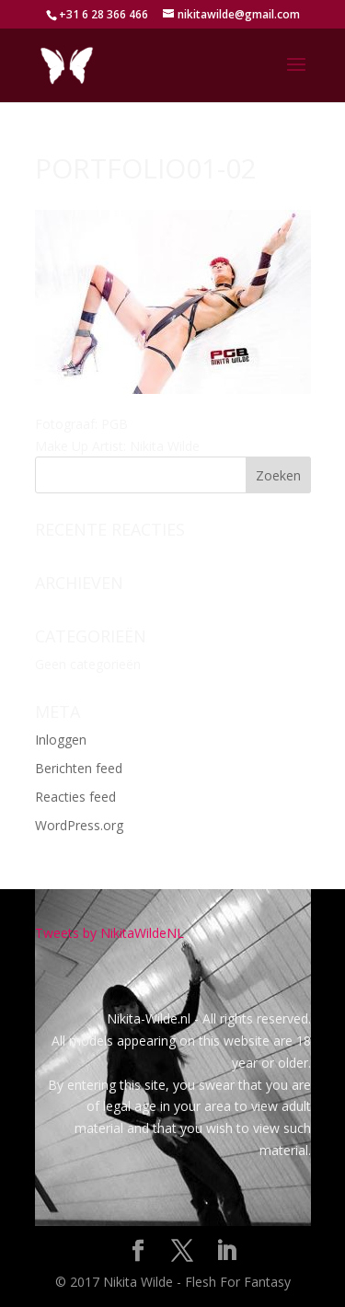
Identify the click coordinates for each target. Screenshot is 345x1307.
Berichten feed (78, 768)
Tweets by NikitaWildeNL (109, 933)
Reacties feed (75, 796)
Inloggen (60, 739)
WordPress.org (79, 825)
